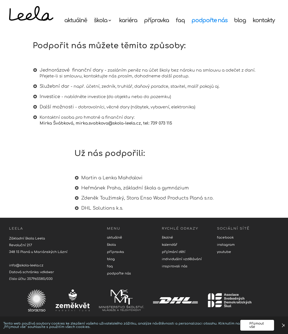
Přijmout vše (256, 325)
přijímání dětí (173, 252)
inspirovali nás (174, 266)
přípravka (156, 20)
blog (240, 20)
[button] (103, 19)
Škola (111, 245)
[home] (35, 13)
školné (167, 238)
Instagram (226, 245)
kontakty (263, 20)
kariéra (128, 20)
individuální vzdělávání (182, 259)
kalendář (169, 245)
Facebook (225, 238)
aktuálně (75, 20)
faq (180, 20)
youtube (224, 252)
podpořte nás (209, 20)
